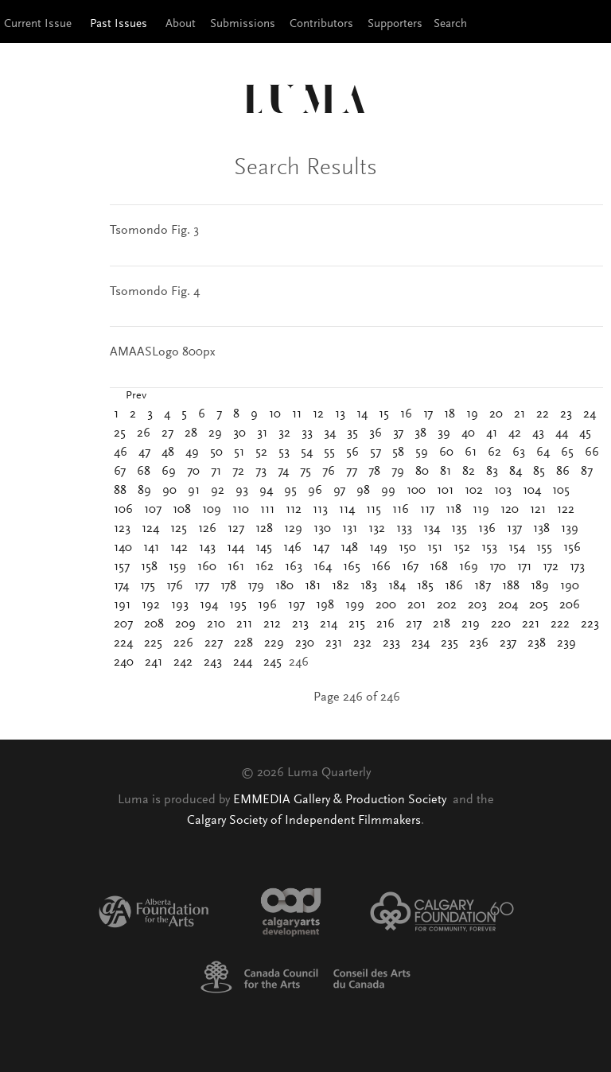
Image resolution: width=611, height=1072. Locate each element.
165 (351, 567)
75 (305, 471)
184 (397, 586)
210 (216, 624)
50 (216, 452)
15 (384, 414)
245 (272, 662)
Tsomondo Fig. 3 (154, 230)
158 (149, 567)
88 (120, 490)
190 (569, 586)
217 (414, 624)
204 (508, 605)
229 (274, 643)
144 (235, 548)
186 (454, 586)
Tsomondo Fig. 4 (155, 291)
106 (123, 509)
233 (391, 643)
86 (563, 471)
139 (569, 528)
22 (542, 414)
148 (349, 548)
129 (293, 528)
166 (381, 567)
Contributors (321, 24)
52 (261, 452)
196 (267, 605)
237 (508, 643)
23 (566, 414)
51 (239, 452)
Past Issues (118, 24)
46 (120, 452)
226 (183, 643)
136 (487, 528)
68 (143, 471)
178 (228, 586)
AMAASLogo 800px (162, 352)
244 (242, 662)
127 (236, 528)
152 (461, 548)
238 (536, 643)
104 (532, 490)
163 (293, 567)
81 (445, 471)
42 (514, 433)
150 (407, 548)
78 (374, 471)
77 (351, 471)
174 (121, 586)
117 (427, 509)
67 (120, 471)
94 (266, 490)
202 (447, 605)
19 (472, 414)
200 (386, 605)
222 (560, 624)
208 (154, 624)
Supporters (395, 24)
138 (541, 528)
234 (420, 643)
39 (444, 433)
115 (373, 509)
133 (404, 528)
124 (150, 528)
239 (566, 643)
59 (421, 452)
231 (333, 643)
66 (592, 452)
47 (144, 452)
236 (478, 643)
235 (449, 643)
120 (509, 509)
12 (318, 414)
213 (300, 624)
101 (445, 490)
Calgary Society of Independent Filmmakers (304, 820)
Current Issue (38, 24)
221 (530, 624)
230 (304, 643)
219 (470, 624)
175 (147, 586)
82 (468, 471)
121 (538, 509)
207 (123, 624)
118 (453, 509)
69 (169, 471)
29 (215, 433)
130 (322, 528)
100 (416, 490)
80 (422, 471)
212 (272, 624)
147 (321, 548)
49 (192, 452)
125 (178, 528)
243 (213, 662)
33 (307, 433)
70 (193, 471)
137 (514, 528)
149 (378, 548)
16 (406, 414)
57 (375, 452)
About (180, 24)
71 (216, 471)
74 (283, 471)
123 (122, 528)
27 (167, 433)
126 (207, 528)
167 (410, 567)
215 (356, 624)
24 (589, 414)
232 (362, 643)
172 (550, 567)
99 (388, 490)
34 (330, 433)
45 (585, 433)
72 (238, 471)
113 (320, 509)
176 (174, 586)
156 (572, 548)
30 (239, 433)
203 (477, 605)
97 (339, 490)
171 (524, 567)
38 (420, 433)
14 (362, 414)
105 (561, 490)
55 (329, 452)
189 (540, 586)
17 (428, 414)
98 (363, 490)
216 (385, 624)
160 (206, 567)
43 (538, 433)
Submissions (242, 24)
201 (416, 605)
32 (284, 433)
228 (243, 643)
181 (313, 586)
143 (207, 548)
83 (492, 471)
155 (544, 548)
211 (244, 624)
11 (297, 414)
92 (217, 490)
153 (489, 548)
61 (471, 452)
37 (398, 433)
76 (328, 471)
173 (577, 567)
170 (497, 567)
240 (124, 662)
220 (501, 624)
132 (376, 528)
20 (496, 414)
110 (240, 509)
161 (236, 567)
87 (587, 471)
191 (122, 605)
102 (474, 490)
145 (263, 548)
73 (261, 471)
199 (354, 605)
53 (284, 452)
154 (516, 548)
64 (543, 452)
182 (340, 586)
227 (213, 643)
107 (153, 509)
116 (400, 509)
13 (340, 414)
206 (569, 605)
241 (153, 662)
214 (328, 624)
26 (143, 433)
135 (459, 528)
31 (262, 433)
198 (325, 605)
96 (315, 490)
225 (153, 643)
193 (180, 605)
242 (183, 662)
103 (503, 490)
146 (292, 548)
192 (151, 605)
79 (397, 471)
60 (446, 452)
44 (561, 433)
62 (494, 452)
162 (264, 567)
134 (431, 528)
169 (468, 567)
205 (538, 605)
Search (450, 24)
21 (519, 414)
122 (565, 509)
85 (539, 471)
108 (182, 509)
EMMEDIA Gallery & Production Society (341, 800)
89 (144, 490)
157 (122, 567)
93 (241, 490)
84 (515, 471)
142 (179, 548)
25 (120, 433)
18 (449, 414)
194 (209, 605)
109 (211, 509)
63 (518, 452)
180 (284, 586)
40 (468, 433)
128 (264, 528)
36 (375, 433)
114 (347, 509)
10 (275, 414)
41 (491, 433)
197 (296, 605)
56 (352, 452)
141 (151, 548)
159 (177, 567)
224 (123, 643)
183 (368, 586)
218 (441, 624)
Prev (136, 396)
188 (511, 586)
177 (201, 586)
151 (434, 548)
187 (482, 586)
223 (590, 624)
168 (439, 567)
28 (191, 433)
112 (294, 509)
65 (567, 452)
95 (290, 490)
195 (238, 605)
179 (255, 586)
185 (425, 586)
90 (169, 490)
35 (352, 433)
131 (349, 528)
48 (168, 452)
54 (307, 452)
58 (398, 452)
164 (322, 567)
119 (481, 509)
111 (267, 509)
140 (123, 548)
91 (194, 490)
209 (185, 624)
